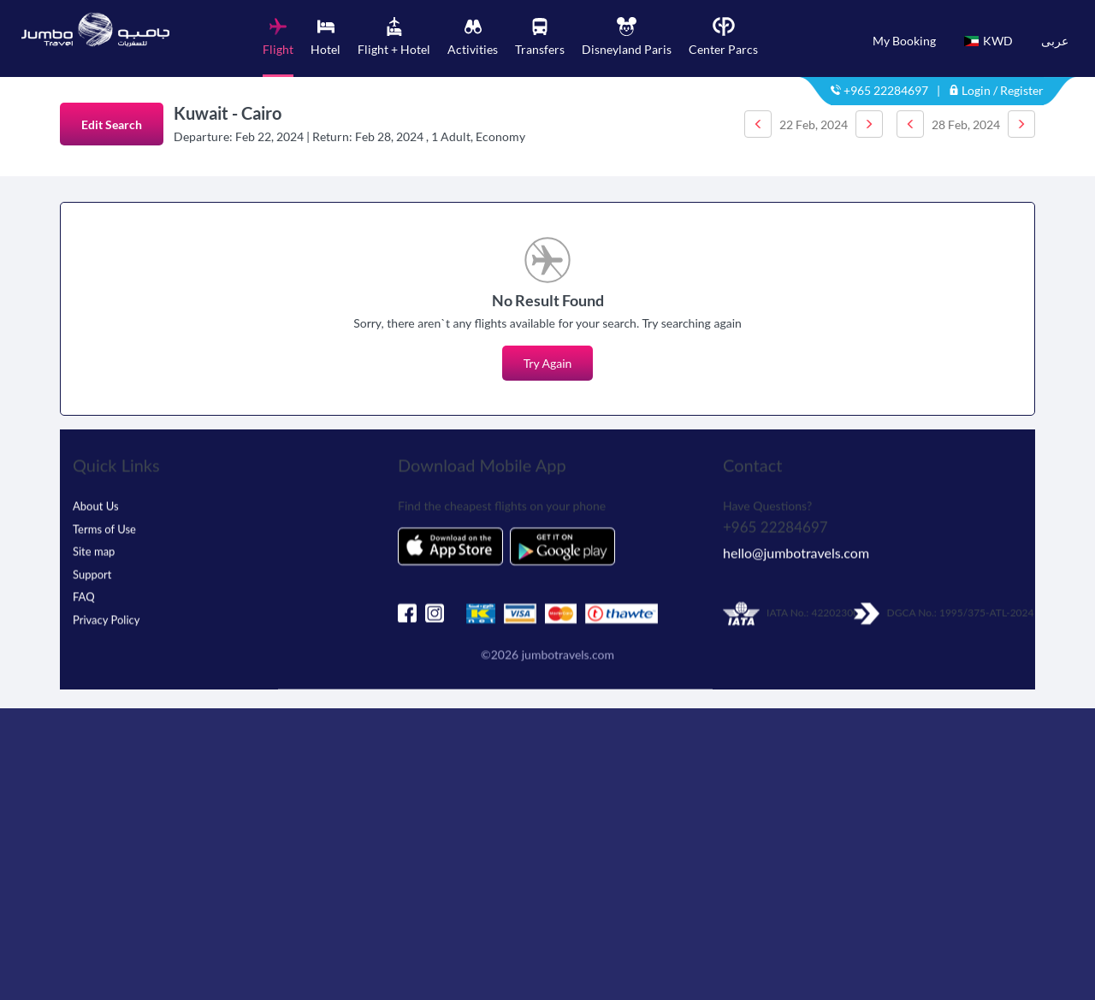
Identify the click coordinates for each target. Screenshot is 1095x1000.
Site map (94, 539)
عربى (1054, 40)
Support (92, 562)
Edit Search (111, 124)
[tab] (278, 47)
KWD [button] (988, 40)
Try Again (548, 363)
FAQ (84, 584)
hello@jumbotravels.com (796, 540)
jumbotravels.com (568, 642)
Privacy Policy (106, 607)
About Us (96, 493)
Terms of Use (104, 517)
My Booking (904, 40)
